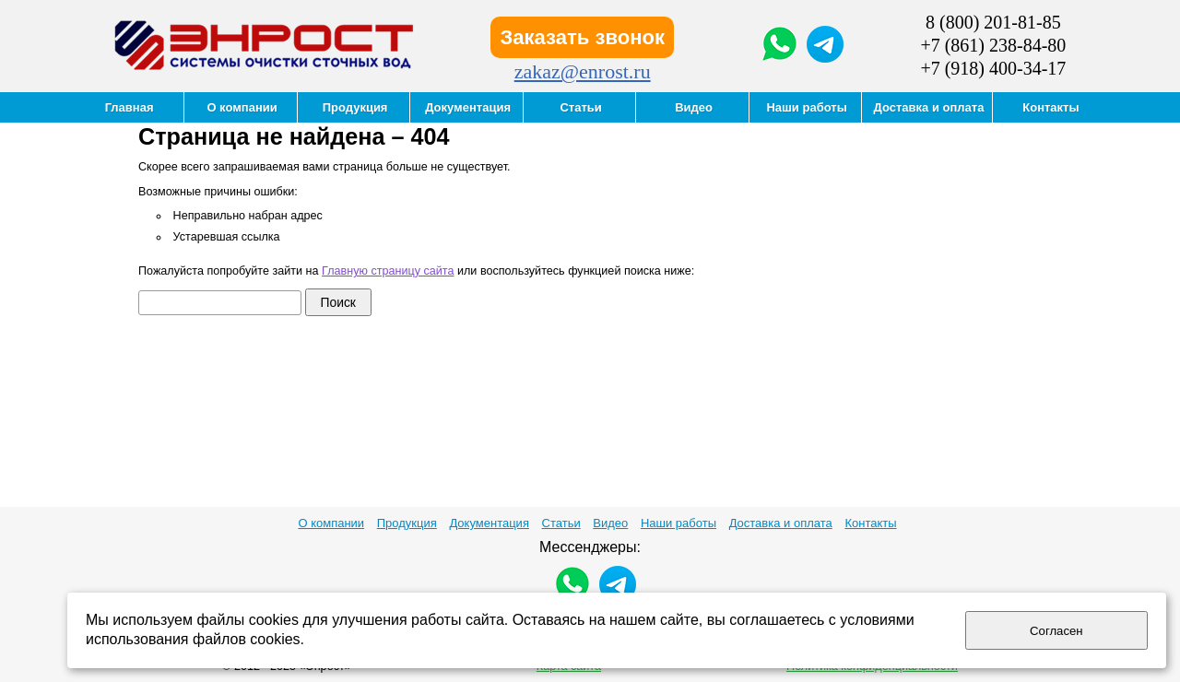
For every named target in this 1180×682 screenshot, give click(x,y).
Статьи (561, 523)
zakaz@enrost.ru (582, 71)
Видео (610, 523)
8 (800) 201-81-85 (993, 22)
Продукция (407, 523)
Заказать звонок (582, 37)
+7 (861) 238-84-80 (993, 45)
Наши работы (678, 523)
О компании (331, 523)
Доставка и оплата (780, 523)
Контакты (870, 523)
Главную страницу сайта (388, 271)
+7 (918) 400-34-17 (993, 68)
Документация (489, 523)
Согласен (1056, 631)
